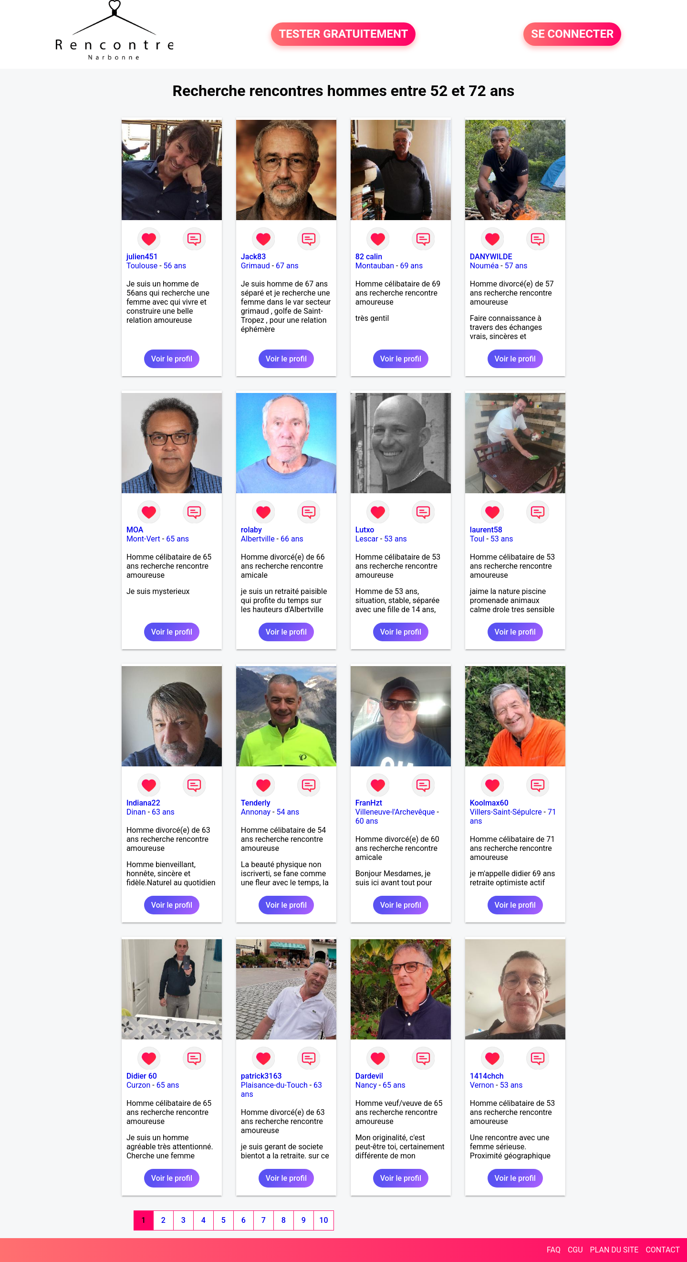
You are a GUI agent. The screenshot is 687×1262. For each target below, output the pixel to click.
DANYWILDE (491, 256)
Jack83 (253, 256)
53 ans (395, 538)
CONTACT (662, 1249)
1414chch (487, 1076)
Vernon (482, 1085)
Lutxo (365, 529)
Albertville (258, 538)
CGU (575, 1249)
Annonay (256, 812)
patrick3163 (261, 1076)
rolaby (251, 529)
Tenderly (256, 802)
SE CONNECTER (572, 34)
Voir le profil (171, 358)
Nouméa (484, 265)
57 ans (516, 265)
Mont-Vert (143, 538)
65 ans (177, 538)
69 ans (411, 265)
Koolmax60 (489, 802)
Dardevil (369, 1076)
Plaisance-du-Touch (274, 1085)
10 (323, 1220)
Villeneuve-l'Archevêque (395, 812)
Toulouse (141, 265)
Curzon (138, 1085)
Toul (477, 538)
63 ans (163, 812)
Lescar (366, 538)
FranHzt (368, 802)
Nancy (366, 1085)
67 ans (287, 265)
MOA (134, 529)
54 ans (287, 812)
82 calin (368, 256)
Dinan (136, 812)
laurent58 (486, 529)
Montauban (374, 265)
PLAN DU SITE (614, 1249)
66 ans (292, 538)
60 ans (366, 821)
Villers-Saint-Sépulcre (506, 812)
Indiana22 (143, 802)
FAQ (554, 1249)
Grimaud (255, 265)
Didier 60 (141, 1076)
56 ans (175, 265)
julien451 (142, 256)
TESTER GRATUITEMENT (343, 34)
